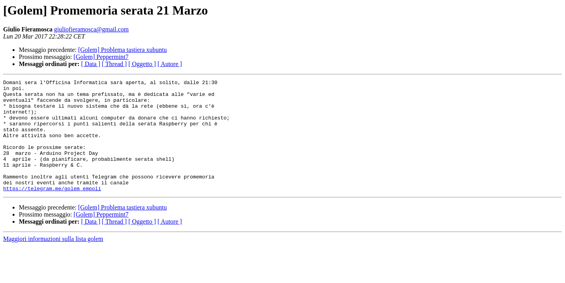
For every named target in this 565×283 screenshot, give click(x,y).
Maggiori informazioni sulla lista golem (53, 261)
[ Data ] (90, 64)
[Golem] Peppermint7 (101, 56)
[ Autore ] (169, 64)
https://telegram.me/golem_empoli (52, 210)
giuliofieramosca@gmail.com (91, 29)
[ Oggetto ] (142, 64)
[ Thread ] (114, 64)
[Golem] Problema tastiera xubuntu (122, 49)
